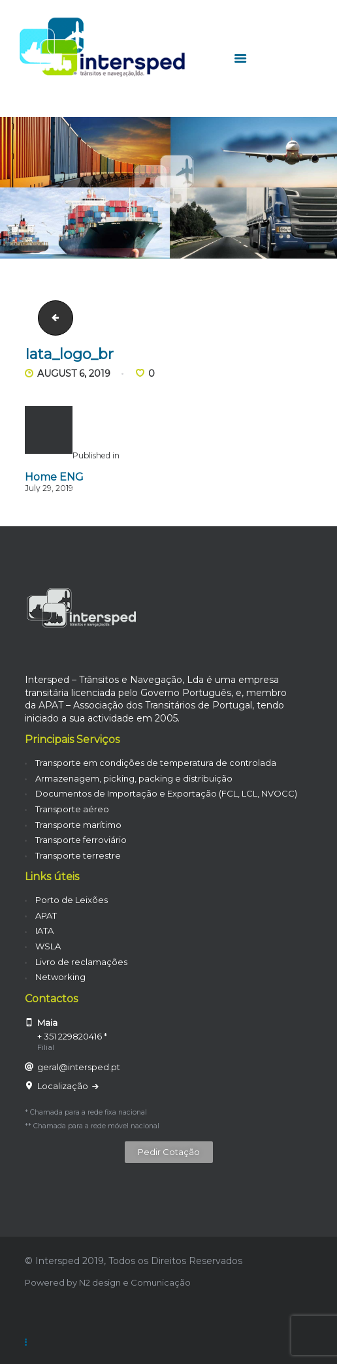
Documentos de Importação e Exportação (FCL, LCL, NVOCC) (166, 793)
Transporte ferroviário (81, 839)
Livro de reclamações (81, 962)
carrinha (51, 318)
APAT (46, 915)
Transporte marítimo (78, 824)
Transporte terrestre (78, 855)
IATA (44, 930)
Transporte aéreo (72, 809)
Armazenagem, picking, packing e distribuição (134, 778)
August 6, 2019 (73, 373)
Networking (60, 977)
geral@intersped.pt (78, 1067)
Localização (63, 1086)
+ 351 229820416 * (72, 1036)
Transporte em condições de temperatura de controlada (155, 762)
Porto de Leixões (71, 900)
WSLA (48, 946)
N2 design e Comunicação (135, 1282)
